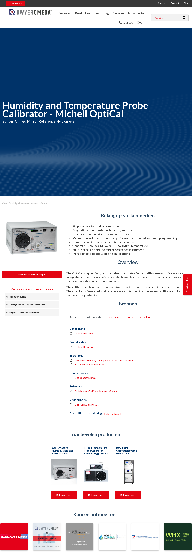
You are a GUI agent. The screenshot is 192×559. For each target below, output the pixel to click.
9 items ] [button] (116, 413)
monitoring (101, 13)
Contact (175, 3)
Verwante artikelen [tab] (139, 316)
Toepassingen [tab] (114, 316)
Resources (126, 22)
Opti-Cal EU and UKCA (87, 404)
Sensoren (65, 13)
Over (140, 22)
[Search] (184, 18)
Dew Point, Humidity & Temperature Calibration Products (104, 360)
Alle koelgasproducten (16, 297)
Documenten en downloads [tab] (85, 316)
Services (118, 13)
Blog (186, 3)
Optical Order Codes (85, 346)
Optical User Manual (85, 377)
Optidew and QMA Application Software (96, 391)
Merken (162, 3)
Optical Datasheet (84, 333)
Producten (82, 13)
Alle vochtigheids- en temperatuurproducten (25, 305)
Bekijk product (64, 494)
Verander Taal (15, 3)
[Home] (30, 12)
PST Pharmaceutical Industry (90, 364)
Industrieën (136, 13)
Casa (4, 203)
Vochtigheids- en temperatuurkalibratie (28, 203)
